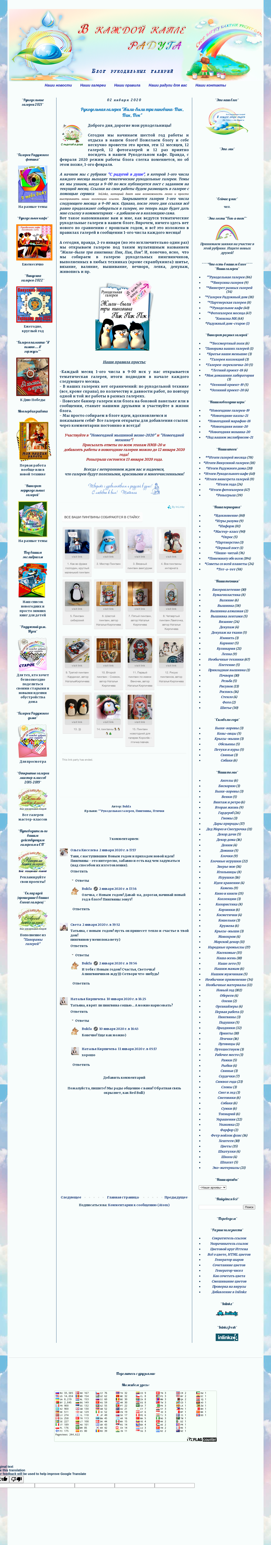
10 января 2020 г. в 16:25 (126, 999)
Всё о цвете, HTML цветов (228, 1254)
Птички (158, 811)
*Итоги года (225, 484)
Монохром (227, 937)
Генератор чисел (229, 1270)
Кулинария (226, 649)
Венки (226, 797)
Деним (226, 845)
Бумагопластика (226, 595)
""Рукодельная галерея (116, 811)
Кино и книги (226, 893)
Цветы (225, 1146)
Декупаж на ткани (226, 633)
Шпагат (226, 1162)
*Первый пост (227, 548)
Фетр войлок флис (226, 1135)
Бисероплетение (226, 590)
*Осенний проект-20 (226, 390)
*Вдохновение (225, 515)
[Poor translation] (16, 1479)
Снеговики (226, 1098)
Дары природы (225, 824)
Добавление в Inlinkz (229, 1292)
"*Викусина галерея (226, 283)
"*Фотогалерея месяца (226, 313)
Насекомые (226, 953)
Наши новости (58, 85)
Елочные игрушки (225, 861)
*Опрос (227, 537)
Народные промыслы (226, 947)
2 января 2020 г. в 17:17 (117, 850)
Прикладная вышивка (226, 670)
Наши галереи (93, 85)
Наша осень (226, 958)
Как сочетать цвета (229, 1276)
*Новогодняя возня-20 (229, 426)
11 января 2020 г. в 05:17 (137, 1049)
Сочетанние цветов (229, 1265)
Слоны (226, 1087)
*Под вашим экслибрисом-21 (229, 437)
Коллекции (226, 899)
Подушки (226, 1022)
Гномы (227, 818)
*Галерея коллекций (226, 359)
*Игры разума (226, 521)
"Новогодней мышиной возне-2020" (122, 435)
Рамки (226, 1060)
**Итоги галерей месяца (225, 457)
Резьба (226, 681)
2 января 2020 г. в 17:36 (118, 889)
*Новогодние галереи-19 (229, 410)
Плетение (226, 665)
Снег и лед (226, 1092)
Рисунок (226, 686)
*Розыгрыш (225, 495)
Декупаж (226, 627)
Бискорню (226, 786)
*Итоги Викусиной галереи (226, 463)
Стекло (227, 697)
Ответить (79, 871)
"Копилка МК (226, 319)
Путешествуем (226, 1049)
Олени (226, 1001)
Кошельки (226, 920)
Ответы (82, 881)
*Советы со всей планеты (225, 564)
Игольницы (226, 872)
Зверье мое (226, 867)
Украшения (225, 1119)
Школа (226, 1157)
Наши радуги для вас (168, 85)
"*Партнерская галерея (226, 302)
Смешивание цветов (229, 1281)
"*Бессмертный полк (226, 343)
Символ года (225, 1082)
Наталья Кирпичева (87, 999)
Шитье (225, 708)
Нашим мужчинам (227, 974)
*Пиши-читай (225, 553)
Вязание (226, 622)
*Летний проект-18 (226, 370)
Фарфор (226, 1130)
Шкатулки (227, 1151)
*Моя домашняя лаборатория (229, 375)
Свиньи (226, 755)
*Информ (226, 526)
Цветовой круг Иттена (229, 1249)
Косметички (226, 915)
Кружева (226, 926)
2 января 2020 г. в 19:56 (118, 963)
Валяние (226, 600)
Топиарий (226, 1114)
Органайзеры (226, 1006)
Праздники (225, 1028)
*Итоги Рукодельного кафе (225, 474)
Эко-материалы (225, 1168)
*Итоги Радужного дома (226, 468)
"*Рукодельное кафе (226, 308)
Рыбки (226, 1066)
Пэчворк (226, 675)
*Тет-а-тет (225, 569)
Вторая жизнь (226, 807)
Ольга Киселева (84, 850)
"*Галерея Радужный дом (225, 297)
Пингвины (143, 811)
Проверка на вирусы (229, 1287)
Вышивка (225, 606)
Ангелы (226, 780)
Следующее (71, 1197)
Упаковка (226, 1125)
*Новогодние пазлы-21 (229, 416)
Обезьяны (226, 744)
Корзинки (226, 910)
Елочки (226, 856)
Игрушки (226, 877)
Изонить (227, 638)
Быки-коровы (227, 728)
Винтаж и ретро (226, 802)
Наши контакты (210, 85)
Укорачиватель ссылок (229, 1244)
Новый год (225, 990)
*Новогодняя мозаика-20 (229, 432)
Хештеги (226, 1141)
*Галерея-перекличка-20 (226, 365)
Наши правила (127, 85)
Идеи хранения (227, 883)
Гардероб (225, 813)
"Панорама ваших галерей (227, 349)
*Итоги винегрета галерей (226, 479)
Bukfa (87, 889)
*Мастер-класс (225, 532)
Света (75, 925)
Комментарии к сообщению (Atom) (139, 1205)
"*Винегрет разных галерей (229, 288)
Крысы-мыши (226, 739)
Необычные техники (225, 659)
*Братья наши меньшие (226, 354)
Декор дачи (226, 834)
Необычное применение (225, 980)
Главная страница (123, 1197)
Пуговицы (226, 1044)
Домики (226, 851)
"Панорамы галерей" (32, 942)
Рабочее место (226, 1055)
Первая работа (227, 1012)
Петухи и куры (226, 750)
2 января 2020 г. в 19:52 (101, 925)
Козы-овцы (226, 733)
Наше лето (227, 963)
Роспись (226, 692)
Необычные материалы (226, 985)
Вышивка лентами (226, 616)
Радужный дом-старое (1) (228, 323)
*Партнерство (227, 542)
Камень (226, 888)
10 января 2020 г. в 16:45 (118, 1029)
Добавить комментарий (124, 1078)
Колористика (226, 904)
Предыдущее (176, 1197)
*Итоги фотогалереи (225, 490)
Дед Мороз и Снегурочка (226, 829)
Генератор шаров (229, 1260)
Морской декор (226, 942)
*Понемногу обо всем (225, 558)
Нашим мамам (226, 969)
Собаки (226, 760)
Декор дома (225, 840)
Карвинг (227, 643)
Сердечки (227, 1076)
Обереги (227, 996)
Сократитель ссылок (229, 1238)
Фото (226, 702)
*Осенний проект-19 (226, 385)
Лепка (226, 654)
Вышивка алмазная (226, 611)
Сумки (226, 1109)
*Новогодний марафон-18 (228, 421)
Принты (226, 1033)
